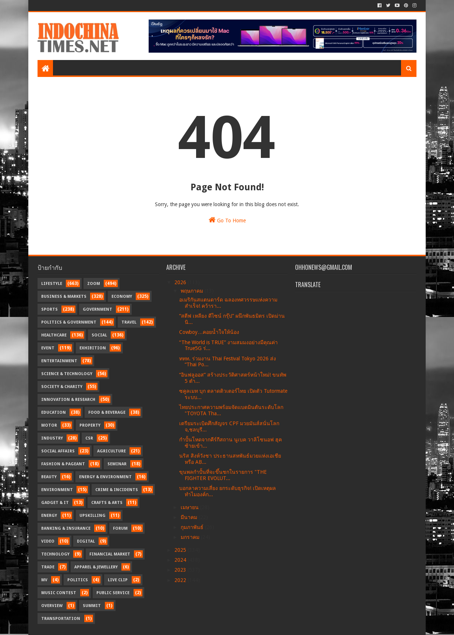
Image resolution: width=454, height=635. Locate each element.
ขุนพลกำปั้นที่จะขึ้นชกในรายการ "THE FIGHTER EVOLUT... (223, 475)
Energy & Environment (105, 477)
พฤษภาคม (193, 291)
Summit (92, 605)
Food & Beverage (106, 412)
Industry (52, 438)
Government (97, 309)
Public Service (113, 592)
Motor (49, 425)
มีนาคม (190, 517)
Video (47, 541)
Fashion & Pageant (63, 464)
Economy (121, 296)
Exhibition (92, 348)
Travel (128, 322)
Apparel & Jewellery (96, 567)
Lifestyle (51, 283)
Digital (86, 541)
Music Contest (58, 592)
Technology (55, 554)
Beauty (49, 477)
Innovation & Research (68, 399)
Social (99, 335)
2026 (181, 282)
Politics (77, 580)
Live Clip (118, 580)
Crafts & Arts (107, 502)
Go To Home (227, 219)
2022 (181, 580)
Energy (49, 515)
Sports (49, 309)
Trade (47, 567)
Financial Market (109, 554)
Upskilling (92, 515)
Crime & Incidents (116, 489)
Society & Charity (61, 386)
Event (47, 348)
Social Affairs (58, 451)
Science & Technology (66, 373)
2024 (181, 560)
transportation (60, 618)
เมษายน (190, 507)
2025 (181, 550)
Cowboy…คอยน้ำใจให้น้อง (209, 332)
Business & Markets (63, 296)
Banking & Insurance (66, 528)
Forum (120, 528)
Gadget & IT (55, 502)
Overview (52, 605)
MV (44, 580)
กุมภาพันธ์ (193, 527)
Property (89, 425)
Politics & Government (68, 322)
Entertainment (59, 361)
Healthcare (54, 335)
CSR (89, 438)
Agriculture (111, 451)
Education (53, 412)
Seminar (117, 464)
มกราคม (191, 537)
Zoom (93, 283)
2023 (181, 570)
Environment (57, 489)
